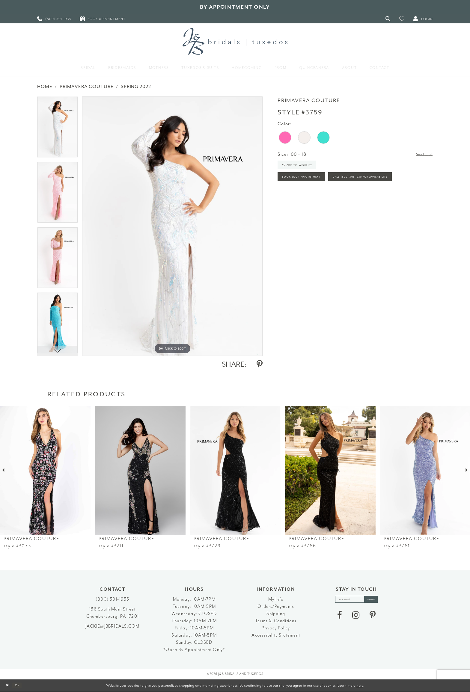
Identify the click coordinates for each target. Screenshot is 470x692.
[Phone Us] (54, 18)
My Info (276, 599)
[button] (402, 18)
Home (44, 87)
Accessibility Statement (275, 635)
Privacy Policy (276, 628)
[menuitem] (54, 18)
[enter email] (356, 601)
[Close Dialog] (9, 685)
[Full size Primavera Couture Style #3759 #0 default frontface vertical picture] (172, 226)
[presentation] (45, 470)
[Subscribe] (377, 601)
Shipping (275, 614)
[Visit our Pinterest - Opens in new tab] (373, 618)
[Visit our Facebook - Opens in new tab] (339, 618)
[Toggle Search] (388, 18)
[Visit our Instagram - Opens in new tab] (355, 618)
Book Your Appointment (311, 185)
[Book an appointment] (103, 18)
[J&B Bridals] (235, 41)
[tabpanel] (57, 129)
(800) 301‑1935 (112, 599)
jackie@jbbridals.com (112, 626)
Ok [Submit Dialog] (22, 685)
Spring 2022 (136, 87)
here (359, 685)
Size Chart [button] (421, 155)
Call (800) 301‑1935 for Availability (323, 201)
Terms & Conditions (276, 621)
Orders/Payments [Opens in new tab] (275, 606)
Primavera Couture (86, 87)
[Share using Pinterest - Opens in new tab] (260, 364)
